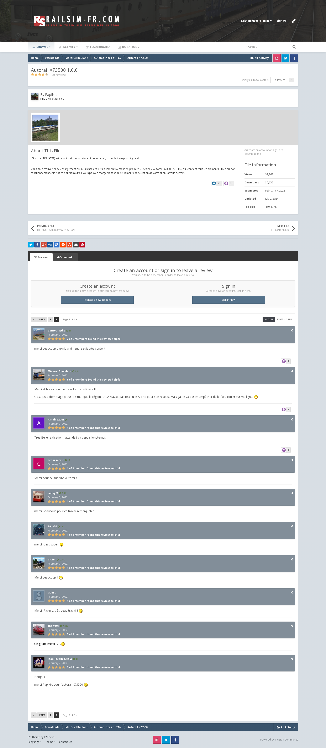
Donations (130, 47)
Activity (70, 47)
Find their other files (52, 98)
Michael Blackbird (60, 371)
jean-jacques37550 (60, 659)
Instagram (277, 58)
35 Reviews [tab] (41, 257)
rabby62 (53, 493)
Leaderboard (99, 47)
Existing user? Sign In (256, 20)
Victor (52, 559)
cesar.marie (56, 460)
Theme (50, 742)
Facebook (294, 58)
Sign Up (281, 20)
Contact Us (65, 742)
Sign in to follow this (256, 80)
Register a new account (97, 300)
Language (34, 742)
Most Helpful (285, 319)
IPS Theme (34, 737)
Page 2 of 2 (70, 319)
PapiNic (51, 94)
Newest (269, 319)
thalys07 (53, 626)
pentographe (56, 330)
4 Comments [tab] (65, 257)
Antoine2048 (56, 419)
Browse (43, 47)
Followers (279, 80)
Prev (42, 319)
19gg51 (52, 526)
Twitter (285, 58)
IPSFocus (49, 737)
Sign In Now (228, 300)
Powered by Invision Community (279, 739)
